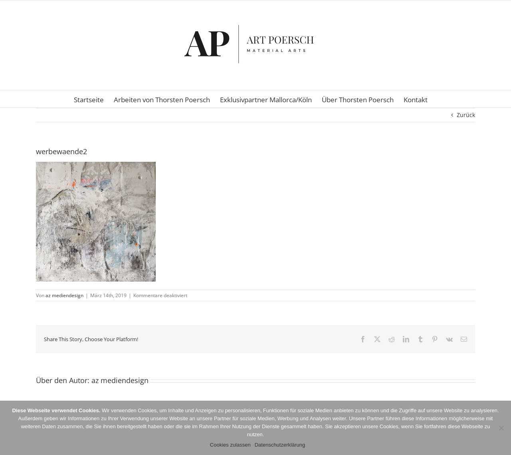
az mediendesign (64, 295)
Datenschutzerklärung (280, 445)
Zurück (466, 115)
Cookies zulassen (230, 445)
